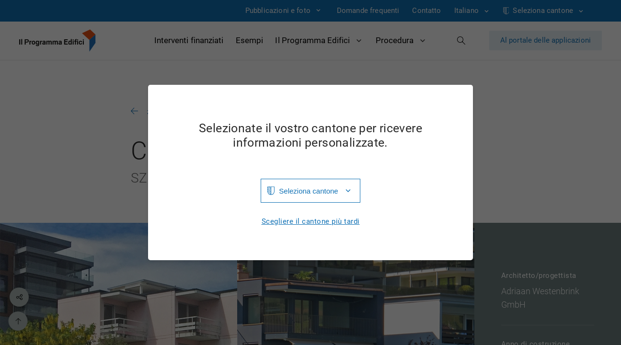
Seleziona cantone (308, 191)
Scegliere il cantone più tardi (311, 221)
